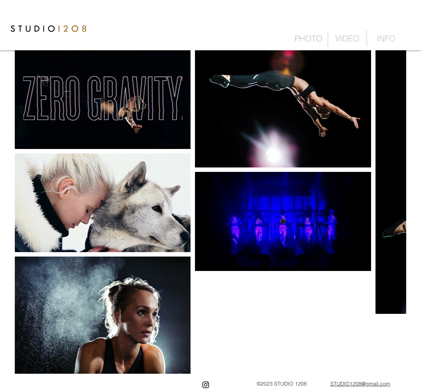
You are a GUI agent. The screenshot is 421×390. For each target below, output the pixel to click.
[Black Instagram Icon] (205, 384)
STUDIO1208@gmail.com (360, 383)
